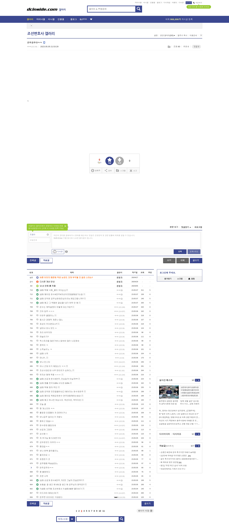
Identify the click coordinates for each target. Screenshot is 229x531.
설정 (156, 35)
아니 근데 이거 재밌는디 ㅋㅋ (50, 366)
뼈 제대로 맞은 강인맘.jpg (171, 462)
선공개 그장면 (44, 430)
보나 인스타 (43, 362)
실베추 (95, 170)
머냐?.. (41, 358)
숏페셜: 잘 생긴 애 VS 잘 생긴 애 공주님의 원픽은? (60, 484)
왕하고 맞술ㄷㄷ (45, 421)
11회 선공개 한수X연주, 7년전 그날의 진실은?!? (59, 480)
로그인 (188, 3)
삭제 (182, 260)
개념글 (46, 260)
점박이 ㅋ (42, 345)
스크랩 (168, 46)
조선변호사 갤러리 (41, 33)
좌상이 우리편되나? (46, 324)
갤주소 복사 (182, 35)
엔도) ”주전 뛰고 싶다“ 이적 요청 (174, 466)
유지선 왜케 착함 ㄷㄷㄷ (48, 375)
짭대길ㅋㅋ (42, 446)
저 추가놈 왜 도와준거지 (48, 438)
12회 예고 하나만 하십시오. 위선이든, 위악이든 (58, 400)
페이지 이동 (145, 511)
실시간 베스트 (166, 380)
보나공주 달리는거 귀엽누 (49, 417)
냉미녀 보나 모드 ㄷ (46, 328)
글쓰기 (196, 260)
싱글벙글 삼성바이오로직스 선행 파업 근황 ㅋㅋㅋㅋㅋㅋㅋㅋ (179, 424)
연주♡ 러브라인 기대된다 (49, 497)
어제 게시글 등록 (179, 19)
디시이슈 (177, 434)
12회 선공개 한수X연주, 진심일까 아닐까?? (57, 379)
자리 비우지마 (44, 332)
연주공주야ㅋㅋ (44, 468)
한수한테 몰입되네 (46, 425)
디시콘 (181, 2)
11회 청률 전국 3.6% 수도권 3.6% (52, 383)
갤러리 (30, 19)
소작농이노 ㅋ (44, 349)
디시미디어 (164, 434)
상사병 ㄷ (42, 434)
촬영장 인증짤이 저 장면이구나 (51, 413)
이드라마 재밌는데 (46, 493)
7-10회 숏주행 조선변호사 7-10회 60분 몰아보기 (59, 489)
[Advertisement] (52, 75)
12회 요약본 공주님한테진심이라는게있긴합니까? (59, 298)
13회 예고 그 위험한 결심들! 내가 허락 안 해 (57, 303)
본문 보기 (174, 227)
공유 (108, 170)
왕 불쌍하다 (43, 472)
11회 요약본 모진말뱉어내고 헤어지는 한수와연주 (59, 391)
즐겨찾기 (168, 279)
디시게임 (167, 2)
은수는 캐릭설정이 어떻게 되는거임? (54, 307)
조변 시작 (42, 476)
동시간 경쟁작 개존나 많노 (49, 320)
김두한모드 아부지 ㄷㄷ (48, 442)
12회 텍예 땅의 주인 (46, 387)
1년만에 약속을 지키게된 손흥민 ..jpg (176, 456)
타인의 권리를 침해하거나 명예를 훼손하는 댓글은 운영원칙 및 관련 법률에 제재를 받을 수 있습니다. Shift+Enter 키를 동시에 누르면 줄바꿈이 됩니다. (94, 236)
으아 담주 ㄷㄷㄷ (45, 311)
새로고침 (198, 227)
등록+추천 (194, 252)
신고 (133, 170)
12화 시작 (42, 353)
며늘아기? (42, 337)
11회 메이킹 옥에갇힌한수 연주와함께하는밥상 (58, 396)
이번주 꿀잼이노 (45, 315)
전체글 (33, 260)
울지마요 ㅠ (43, 455)
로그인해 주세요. (168, 273)
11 (103, 511)
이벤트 (174, 2)
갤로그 (159, 2)
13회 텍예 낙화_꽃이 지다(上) (50, 290)
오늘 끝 (41, 404)
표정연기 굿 (43, 459)
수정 (169, 260)
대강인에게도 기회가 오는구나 (173, 469)
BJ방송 (83, 19)
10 (100, 511)
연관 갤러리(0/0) (167, 35)
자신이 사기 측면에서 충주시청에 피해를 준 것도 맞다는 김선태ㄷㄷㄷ (179, 421)
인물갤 (152, 2)
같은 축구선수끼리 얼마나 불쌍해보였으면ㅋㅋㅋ (180, 459)
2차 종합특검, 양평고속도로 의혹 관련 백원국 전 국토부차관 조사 (179, 417)
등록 (180, 252)
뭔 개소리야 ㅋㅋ (45, 408)
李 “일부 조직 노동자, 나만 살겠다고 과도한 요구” (179, 414)
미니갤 (145, 2)
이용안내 (193, 35)
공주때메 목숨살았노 (47, 463)
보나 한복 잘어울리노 (47, 451)
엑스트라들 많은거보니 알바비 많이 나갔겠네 (57, 341)
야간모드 (197, 3)
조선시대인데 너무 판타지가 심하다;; (54, 370)
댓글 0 (196, 46)
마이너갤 (138, 2)
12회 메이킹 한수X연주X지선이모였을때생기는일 (59, 294)
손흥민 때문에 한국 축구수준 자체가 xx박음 (178, 452)
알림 (191, 279)
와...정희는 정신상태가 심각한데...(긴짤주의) (177, 411)
